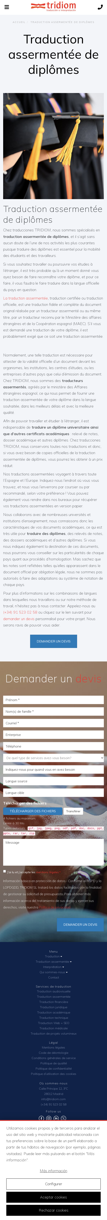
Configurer (53, 1183)
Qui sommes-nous (54, 972)
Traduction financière (53, 1002)
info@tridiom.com (53, 1099)
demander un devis (19, 618)
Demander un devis (54, 641)
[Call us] (100, 7)
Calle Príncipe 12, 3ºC (53, 1088)
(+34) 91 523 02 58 (20, 612)
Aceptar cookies (53, 1197)
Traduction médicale (53, 1028)
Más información (53, 1170)
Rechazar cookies (53, 1210)
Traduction (53, 956)
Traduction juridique (53, 1007)
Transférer (73, 811)
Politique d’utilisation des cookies (53, 1074)
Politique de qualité (53, 1063)
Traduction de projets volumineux (53, 1033)
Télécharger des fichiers (25, 803)
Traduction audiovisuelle (53, 991)
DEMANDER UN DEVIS (80, 925)
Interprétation (53, 967)
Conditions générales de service (54, 1058)
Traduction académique (53, 1012)
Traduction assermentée (54, 962)
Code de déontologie (53, 1053)
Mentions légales (53, 1047)
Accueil (19, 22)
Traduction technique (53, 1018)
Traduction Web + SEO (53, 1023)
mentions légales (47, 872)
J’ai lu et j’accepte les (31, 872)
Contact (53, 977)
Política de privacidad (54, 907)
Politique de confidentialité (54, 1068)
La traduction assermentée (25, 298)
